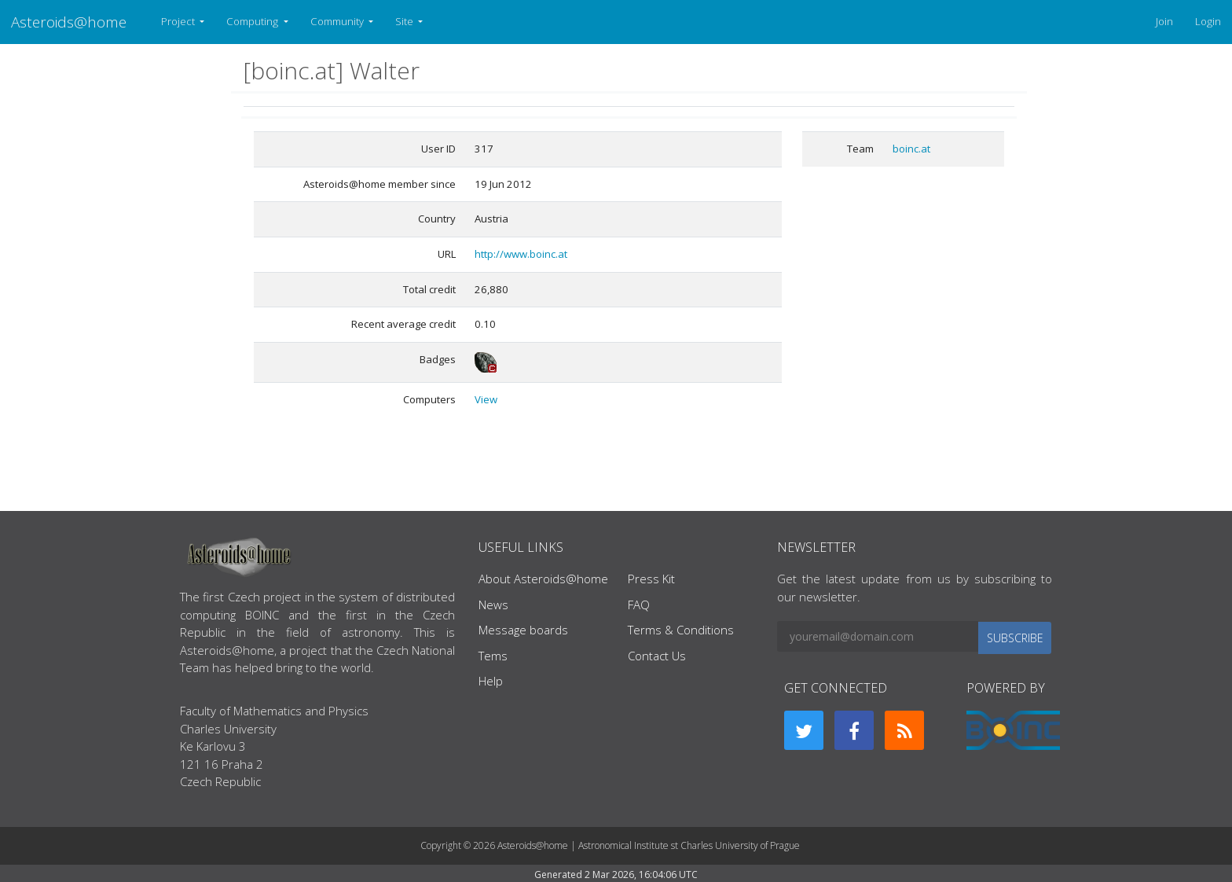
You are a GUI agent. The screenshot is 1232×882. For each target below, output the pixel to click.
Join (1164, 21)
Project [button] (179, 21)
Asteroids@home (68, 21)
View (486, 399)
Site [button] (405, 21)
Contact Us (657, 655)
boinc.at (911, 148)
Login (1208, 21)
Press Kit (651, 578)
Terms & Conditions (681, 630)
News (493, 604)
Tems (493, 655)
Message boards (523, 630)
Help (490, 681)
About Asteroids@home (543, 578)
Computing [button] (253, 21)
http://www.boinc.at (521, 254)
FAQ (639, 604)
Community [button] (338, 21)
